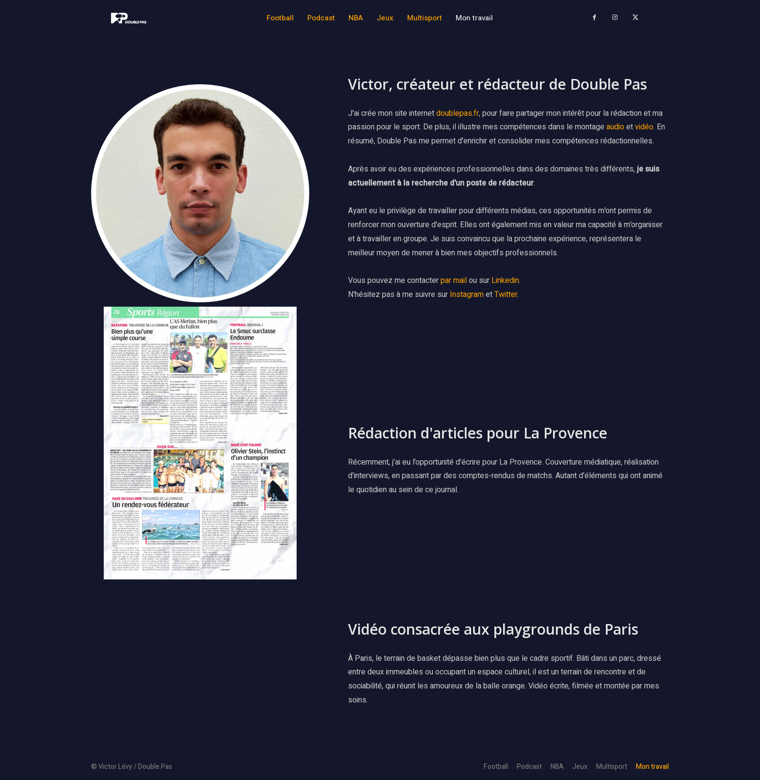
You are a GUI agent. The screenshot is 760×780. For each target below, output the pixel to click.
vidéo (644, 127)
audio (616, 127)
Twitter (505, 294)
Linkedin (505, 281)
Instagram (467, 294)
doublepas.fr (457, 113)
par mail (454, 281)
